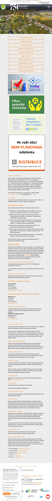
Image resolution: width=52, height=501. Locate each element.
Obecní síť (32, 194)
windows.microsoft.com (24, 448)
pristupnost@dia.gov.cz (13, 318)
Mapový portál (26, 56)
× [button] (20, 468)
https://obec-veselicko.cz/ (14, 194)
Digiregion (38, 484)
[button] (11, 496)
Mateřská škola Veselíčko (26, 71)
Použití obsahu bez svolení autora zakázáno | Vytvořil (23, 484)
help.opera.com (17, 455)
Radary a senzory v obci (26, 60)
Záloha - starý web (26, 45)
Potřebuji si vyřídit (26, 41)
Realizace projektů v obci (26, 52)
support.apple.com (17, 457)
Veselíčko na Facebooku (26, 470)
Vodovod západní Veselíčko (26, 67)
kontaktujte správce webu (17, 379)
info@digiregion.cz (12, 303)
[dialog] (11, 483)
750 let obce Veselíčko (26, 37)
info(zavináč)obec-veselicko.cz (15, 290)
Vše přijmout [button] (7, 493)
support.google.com (22, 450)
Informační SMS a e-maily (26, 63)
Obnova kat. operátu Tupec (26, 49)
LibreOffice (27, 255)
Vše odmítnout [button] (15, 493)
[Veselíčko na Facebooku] (1, 2)
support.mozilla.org (22, 452)
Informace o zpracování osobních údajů (32, 482)
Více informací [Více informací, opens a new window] (12, 479)
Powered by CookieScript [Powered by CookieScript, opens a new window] (12, 498)
